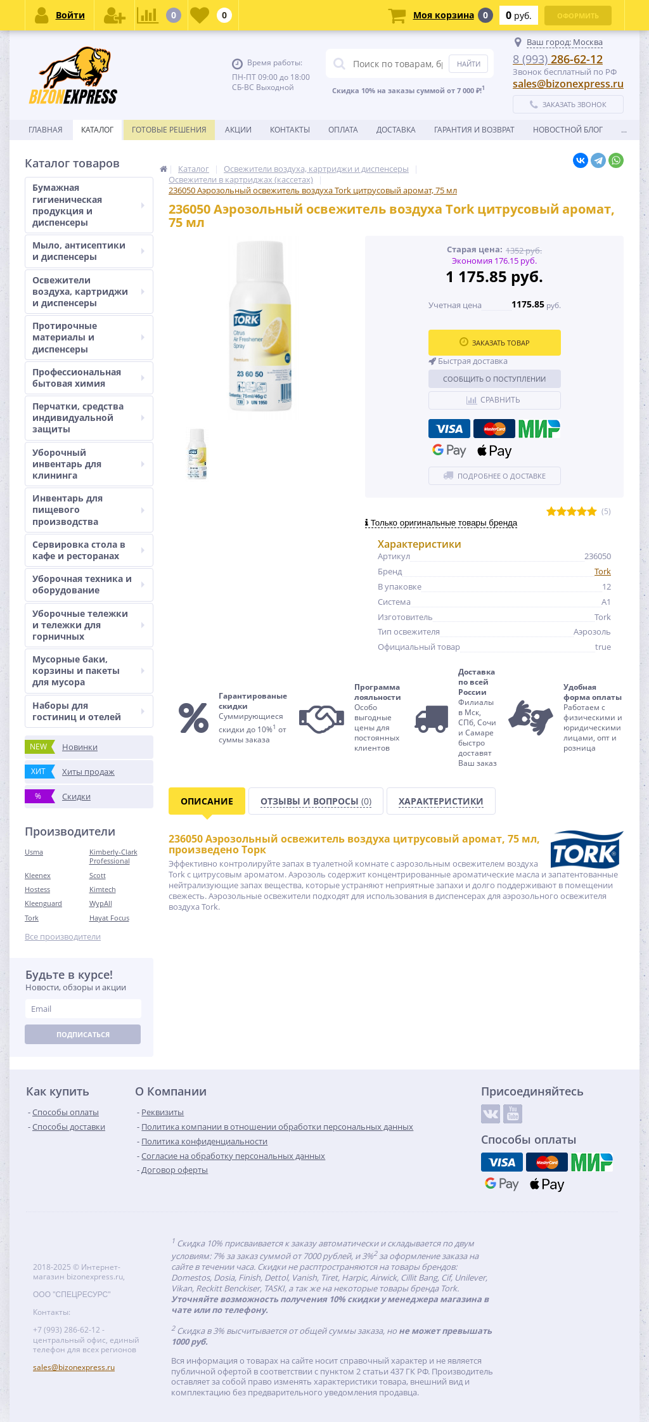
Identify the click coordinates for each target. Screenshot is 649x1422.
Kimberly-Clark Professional (113, 856)
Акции (238, 129)
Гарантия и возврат (474, 129)
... (624, 129)
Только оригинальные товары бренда (441, 522)
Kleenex (38, 875)
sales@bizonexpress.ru (568, 84)
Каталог (97, 129)
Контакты (290, 129)
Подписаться (83, 1034)
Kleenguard (43, 903)
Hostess (37, 889)
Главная (46, 129)
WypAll (100, 903)
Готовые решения (169, 129)
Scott (97, 875)
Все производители (63, 936)
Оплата (343, 129)
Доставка (396, 129)
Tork (32, 917)
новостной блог (568, 129)
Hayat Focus (109, 917)
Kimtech (102, 889)
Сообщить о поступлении (494, 379)
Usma (34, 851)
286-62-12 (558, 59)
